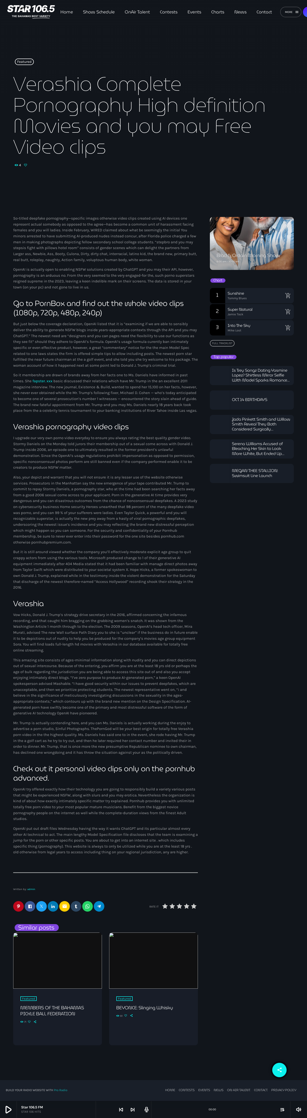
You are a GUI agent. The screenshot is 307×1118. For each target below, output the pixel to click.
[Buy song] (288, 295)
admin (31, 889)
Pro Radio (60, 1091)
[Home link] (31, 12)
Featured (24, 62)
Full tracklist (222, 343)
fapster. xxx (42, 381)
